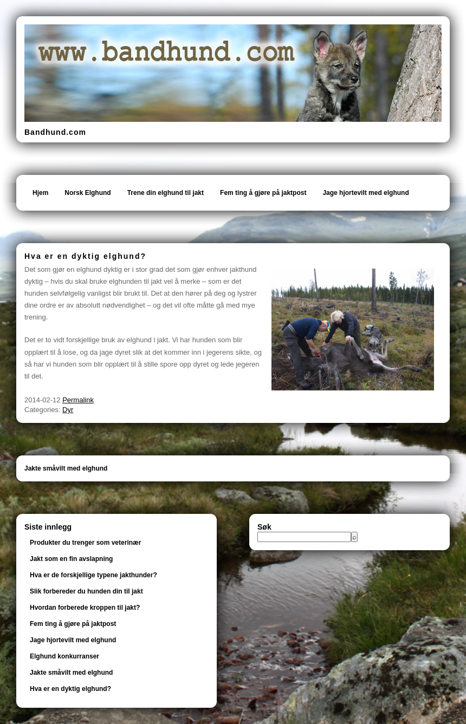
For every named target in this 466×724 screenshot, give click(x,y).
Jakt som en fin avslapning (71, 559)
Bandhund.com (55, 132)
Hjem (40, 193)
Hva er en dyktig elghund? (70, 689)
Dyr (67, 410)
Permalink (78, 400)
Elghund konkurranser (64, 656)
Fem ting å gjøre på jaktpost (263, 193)
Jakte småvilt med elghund (65, 468)
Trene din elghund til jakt (165, 193)
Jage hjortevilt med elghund (365, 193)
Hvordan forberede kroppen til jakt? (85, 607)
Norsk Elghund (87, 193)
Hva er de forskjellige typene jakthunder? (93, 575)
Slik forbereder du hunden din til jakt (86, 591)
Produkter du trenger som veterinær (85, 542)
